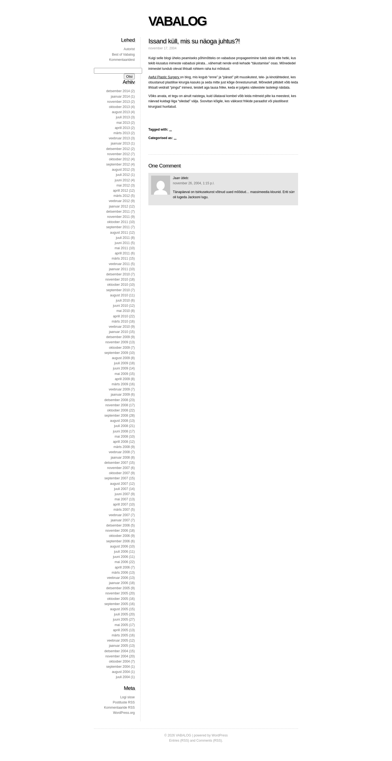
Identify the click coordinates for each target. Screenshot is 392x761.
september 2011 (118, 227)
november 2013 (118, 102)
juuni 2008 (120, 431)
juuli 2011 (123, 238)
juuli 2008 (121, 426)
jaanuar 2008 (120, 457)
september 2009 (116, 353)
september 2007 (116, 478)
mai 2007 (121, 499)
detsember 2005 (118, 588)
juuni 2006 (120, 557)
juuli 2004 (123, 677)
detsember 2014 (118, 91)
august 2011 (119, 232)
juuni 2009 (120, 368)
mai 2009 (121, 374)
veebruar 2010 (119, 327)
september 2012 (118, 164)
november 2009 (116, 342)
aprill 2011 (122, 253)
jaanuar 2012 (118, 206)
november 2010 (116, 279)
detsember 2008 (116, 400)
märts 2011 (120, 258)
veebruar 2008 (119, 452)
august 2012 (121, 170)
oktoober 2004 (119, 661)
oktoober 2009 (119, 348)
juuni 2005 (120, 619)
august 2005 (119, 609)
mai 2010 (123, 311)
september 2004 (118, 667)
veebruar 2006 (117, 578)
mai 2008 (121, 436)
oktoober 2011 (117, 222)
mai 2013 (123, 123)
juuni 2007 (122, 494)
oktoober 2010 (117, 285)
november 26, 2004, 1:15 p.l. (194, 183)
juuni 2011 (122, 243)
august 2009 (121, 358)
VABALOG (177, 21)
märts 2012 (122, 196)
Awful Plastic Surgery (164, 77)
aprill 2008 (120, 442)
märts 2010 (120, 321)
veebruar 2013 (119, 138)
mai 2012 (123, 185)
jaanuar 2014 (120, 96)
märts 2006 (120, 572)
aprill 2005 (120, 630)
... (170, 129)
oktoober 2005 (117, 599)
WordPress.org (124, 713)
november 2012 (118, 154)
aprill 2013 (122, 128)
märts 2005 (120, 635)
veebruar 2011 (119, 264)
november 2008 (116, 405)
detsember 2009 (118, 337)
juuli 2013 (123, 117)
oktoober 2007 (119, 473)
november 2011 (118, 217)
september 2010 (118, 290)
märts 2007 (122, 510)
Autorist (129, 49)
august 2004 (121, 672)
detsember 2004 (116, 651)
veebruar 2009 (119, 389)
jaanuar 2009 (120, 394)
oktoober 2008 (117, 410)
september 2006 (118, 541)
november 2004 (116, 656)
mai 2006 (121, 562)
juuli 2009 (121, 363)
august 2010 (119, 295)
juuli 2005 (121, 614)
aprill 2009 (122, 379)
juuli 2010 (123, 300)
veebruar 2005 (117, 640)
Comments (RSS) (209, 740)
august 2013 (121, 112)
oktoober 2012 (119, 159)
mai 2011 (121, 248)
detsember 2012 (118, 149)
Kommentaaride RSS (119, 707)
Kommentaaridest (122, 60)
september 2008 (116, 415)
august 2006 (119, 546)
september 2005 (116, 604)
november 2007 (118, 468)
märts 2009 (120, 384)
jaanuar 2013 (120, 143)
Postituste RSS (124, 702)
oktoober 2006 (119, 536)
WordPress (220, 735)
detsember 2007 (116, 463)
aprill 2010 (120, 316)
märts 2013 (122, 133)
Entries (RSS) (179, 740)
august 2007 (119, 484)
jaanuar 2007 (120, 520)
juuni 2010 (120, 306)
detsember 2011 (118, 211)
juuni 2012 (122, 180)
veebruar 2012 (119, 201)
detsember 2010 (118, 274)
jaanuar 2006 (118, 583)
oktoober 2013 (119, 107)
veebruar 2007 (119, 515)
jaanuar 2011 (118, 269)
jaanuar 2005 (118, 646)
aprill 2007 (120, 504)
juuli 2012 (123, 175)
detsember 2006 (118, 525)
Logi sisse (127, 697)
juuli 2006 (121, 552)
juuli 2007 (121, 489)
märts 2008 (122, 447)
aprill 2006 (122, 567)
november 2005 (116, 593)
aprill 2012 (120, 190)
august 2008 (119, 421)
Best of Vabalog (123, 54)
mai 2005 (121, 625)
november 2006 (116, 531)
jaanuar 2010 (118, 332)
